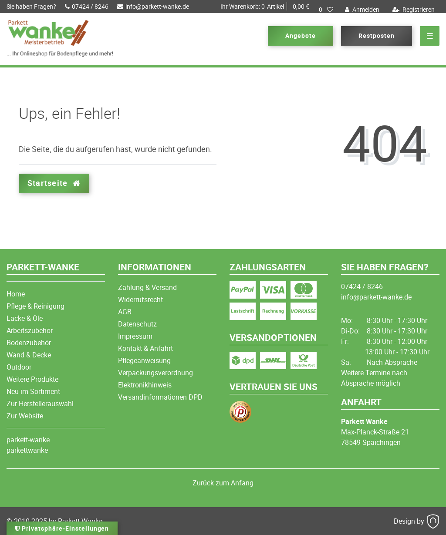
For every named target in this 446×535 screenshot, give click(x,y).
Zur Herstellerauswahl (40, 403)
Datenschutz (137, 324)
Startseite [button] (54, 183)
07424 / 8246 (86, 6)
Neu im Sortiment (33, 391)
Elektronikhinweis (145, 385)
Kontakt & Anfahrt (145, 348)
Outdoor (19, 367)
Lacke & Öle (25, 318)
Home (16, 294)
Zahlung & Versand (147, 287)
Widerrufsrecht (140, 299)
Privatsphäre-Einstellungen (62, 528)
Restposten (376, 35)
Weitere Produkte (32, 379)
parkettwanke (27, 450)
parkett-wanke (28, 439)
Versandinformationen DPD (160, 397)
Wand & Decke (29, 355)
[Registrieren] (412, 9)
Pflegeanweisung (144, 360)
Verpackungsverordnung (155, 372)
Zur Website (25, 416)
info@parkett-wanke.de (153, 6)
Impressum (135, 336)
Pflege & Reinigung (35, 306)
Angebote (300, 35)
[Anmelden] (361, 9)
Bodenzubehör (29, 342)
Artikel (265, 6)
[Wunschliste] (326, 9)
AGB (125, 311)
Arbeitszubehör (30, 330)
